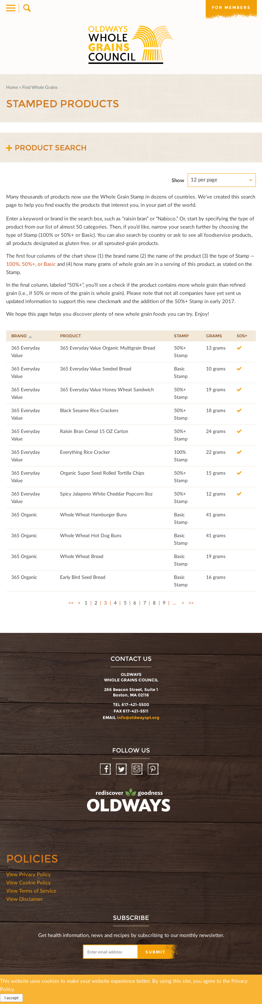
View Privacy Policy (28, 874)
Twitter (122, 769)
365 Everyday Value (25, 351)
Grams (214, 335)
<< (71, 603)
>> (191, 603)
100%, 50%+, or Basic (31, 264)
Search (26, 8)
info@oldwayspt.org (138, 717)
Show (178, 180)
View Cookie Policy (28, 882)
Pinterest (154, 769)
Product (70, 335)
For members (231, 7)
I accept (11, 998)
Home (12, 87)
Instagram (138, 769)
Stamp (181, 335)
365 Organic (24, 514)
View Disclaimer (24, 899)
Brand (21, 335)
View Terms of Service (31, 890)
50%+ (242, 335)
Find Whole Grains (40, 87)
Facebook (106, 769)
